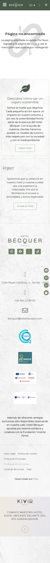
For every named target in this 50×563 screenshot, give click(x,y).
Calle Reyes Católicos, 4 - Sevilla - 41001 (25, 282)
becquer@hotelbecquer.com (25, 318)
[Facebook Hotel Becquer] (20, 251)
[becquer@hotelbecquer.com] (25, 310)
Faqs (29, 469)
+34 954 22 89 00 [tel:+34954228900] (25, 300)
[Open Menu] (5, 5)
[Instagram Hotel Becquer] (12, 251)
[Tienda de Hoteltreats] (46, 292)
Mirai (35, 479)
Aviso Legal (9, 453)
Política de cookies (27, 453)
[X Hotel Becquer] (29, 251)
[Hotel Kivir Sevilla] (25, 502)
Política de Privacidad (15, 459)
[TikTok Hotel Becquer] (38, 251)
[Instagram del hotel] (46, 277)
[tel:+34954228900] (39, 5)
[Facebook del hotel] (46, 270)
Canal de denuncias (14, 469)
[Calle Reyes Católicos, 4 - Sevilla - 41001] (25, 274)
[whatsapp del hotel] (46, 285)
